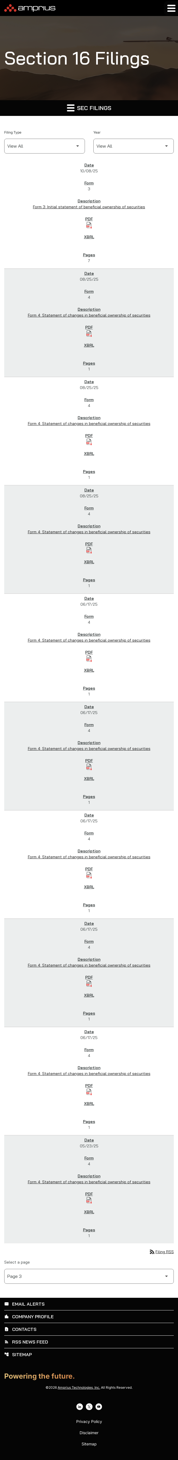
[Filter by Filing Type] (44, 146)
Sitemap (18, 1354)
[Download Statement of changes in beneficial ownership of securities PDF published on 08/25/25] (89, 333)
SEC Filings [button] (89, 107)
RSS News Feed (26, 1342)
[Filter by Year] (133, 146)
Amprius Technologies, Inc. (79, 1387)
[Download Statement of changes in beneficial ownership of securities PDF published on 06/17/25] (89, 658)
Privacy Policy (89, 1422)
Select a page (17, 1262)
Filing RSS (161, 1251)
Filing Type (12, 132)
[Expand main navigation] (171, 8)
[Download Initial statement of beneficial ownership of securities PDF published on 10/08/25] (89, 225)
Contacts (20, 1329)
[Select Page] (89, 1276)
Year (97, 132)
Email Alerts (24, 1304)
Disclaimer (89, 1433)
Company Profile (29, 1316)
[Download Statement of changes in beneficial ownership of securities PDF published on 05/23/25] (89, 1200)
